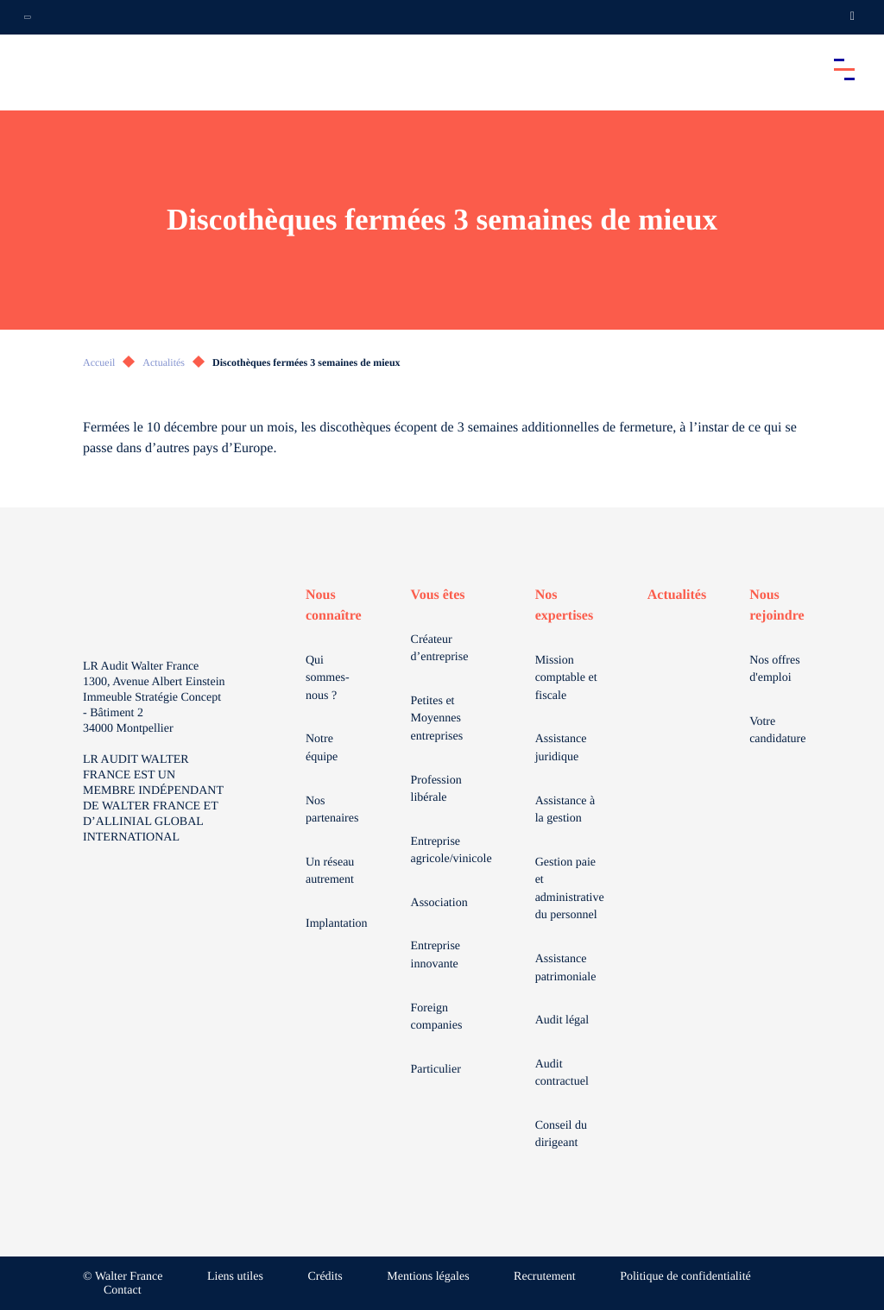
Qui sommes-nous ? (328, 678)
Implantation (337, 923)
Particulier (436, 1069)
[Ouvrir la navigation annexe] (27, 17)
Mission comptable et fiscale (566, 678)
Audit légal (562, 1020)
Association (439, 903)
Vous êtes (438, 595)
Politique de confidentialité (685, 1276)
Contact (123, 1290)
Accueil (99, 362)
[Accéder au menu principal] (844, 69)
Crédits (324, 1276)
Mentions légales (428, 1276)
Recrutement (545, 1276)
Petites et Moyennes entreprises (437, 719)
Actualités (163, 362)
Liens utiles (235, 1276)
